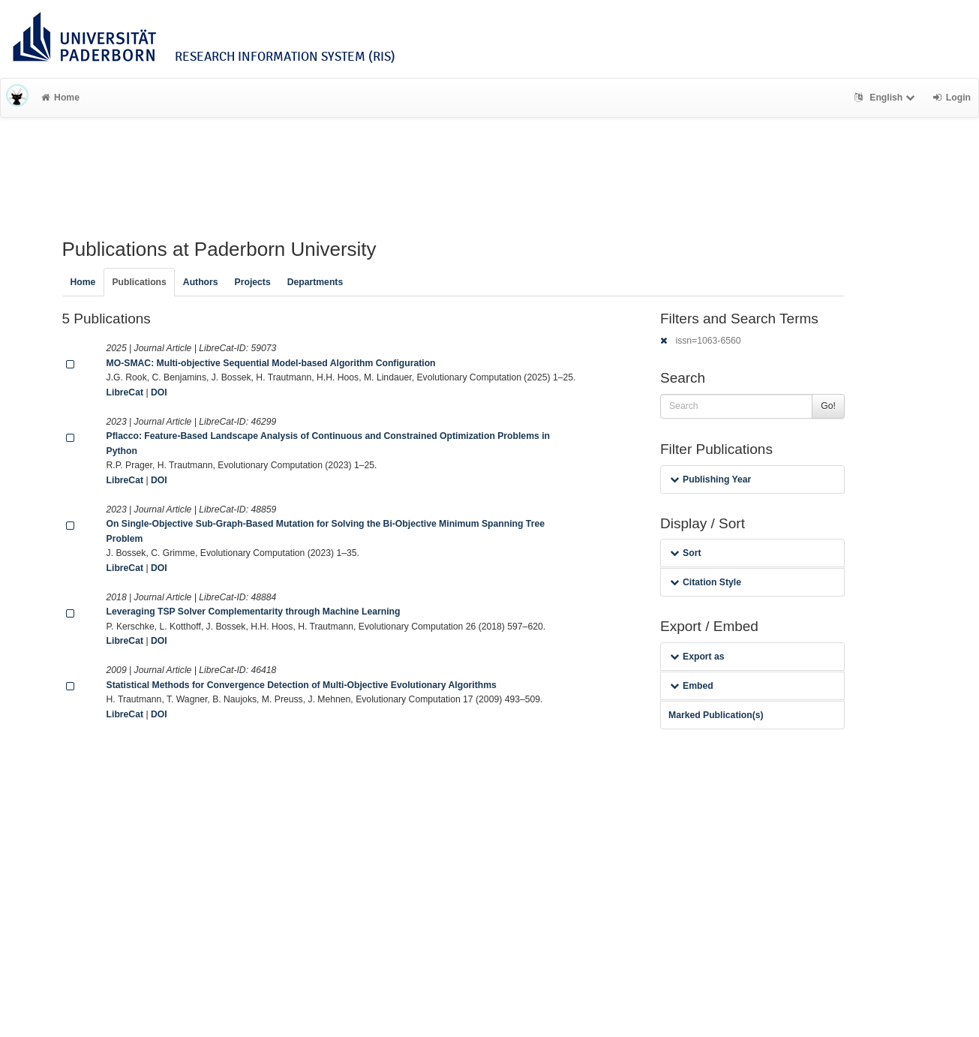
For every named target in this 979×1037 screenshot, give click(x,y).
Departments (315, 282)
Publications (139, 282)
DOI (159, 392)
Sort (685, 553)
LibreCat (125, 392)
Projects (253, 282)
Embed (691, 686)
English (886, 97)
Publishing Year (710, 479)
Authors (200, 282)
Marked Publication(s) (716, 715)
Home (60, 97)
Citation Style (705, 582)
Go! (828, 406)
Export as (697, 656)
